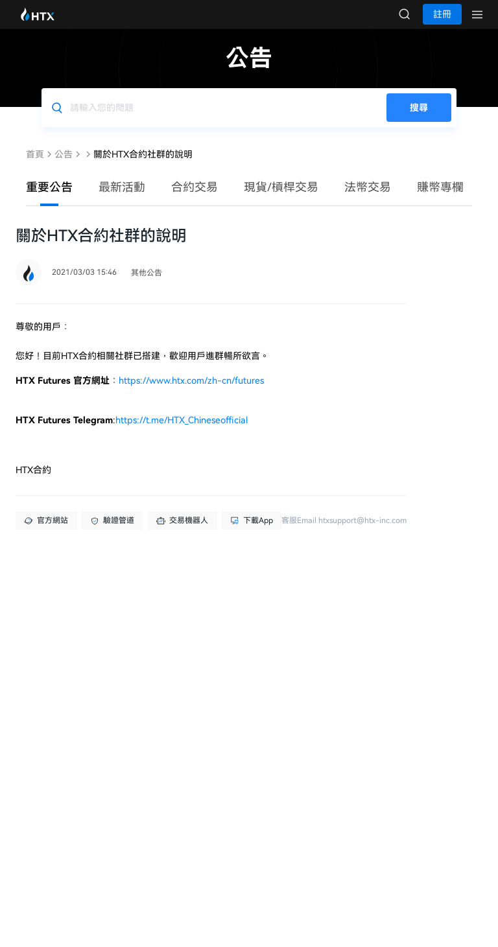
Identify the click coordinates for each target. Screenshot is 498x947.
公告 (63, 167)
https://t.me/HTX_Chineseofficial (181, 433)
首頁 (35, 167)
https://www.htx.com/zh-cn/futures (191, 393)
